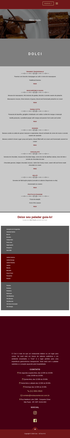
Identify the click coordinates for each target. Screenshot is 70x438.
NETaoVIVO (42, 433)
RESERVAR (48, 3)
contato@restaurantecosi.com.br (35, 395)
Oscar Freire (9, 273)
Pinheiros (9, 290)
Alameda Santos (10, 232)
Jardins (8, 265)
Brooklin (8, 237)
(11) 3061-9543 (35, 391)
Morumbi (8, 270)
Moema (8, 268)
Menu (56, 3)
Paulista (8, 285)
